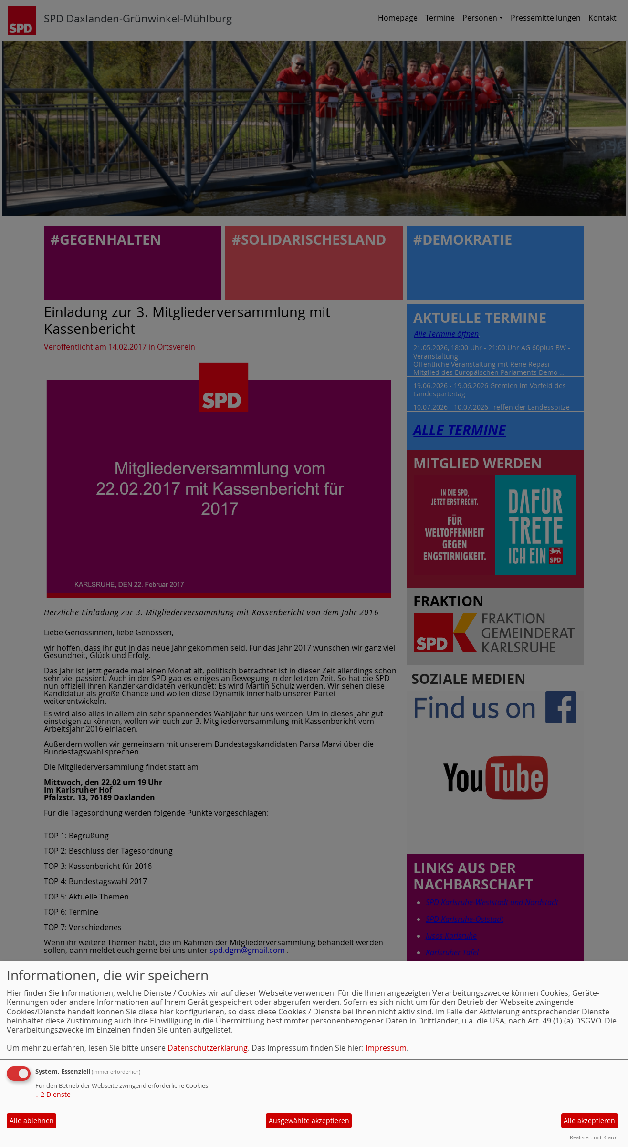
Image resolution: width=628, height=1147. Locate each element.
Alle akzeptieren (589, 1120)
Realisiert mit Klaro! (594, 1137)
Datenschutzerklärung (207, 1048)
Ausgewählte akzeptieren (309, 1120)
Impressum (386, 1048)
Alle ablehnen (32, 1120)
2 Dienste (53, 1094)
